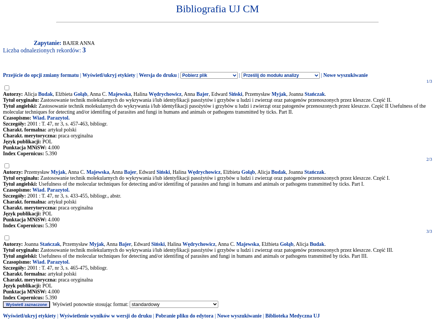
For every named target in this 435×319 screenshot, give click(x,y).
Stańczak (315, 94)
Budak (45, 94)
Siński (235, 94)
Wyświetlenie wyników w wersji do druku (106, 316)
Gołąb (80, 94)
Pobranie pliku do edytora (184, 316)
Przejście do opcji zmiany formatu (41, 75)
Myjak (279, 94)
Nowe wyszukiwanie (345, 75)
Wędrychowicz (165, 94)
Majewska (119, 94)
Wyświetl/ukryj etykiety (108, 75)
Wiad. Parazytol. (50, 118)
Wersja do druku (158, 75)
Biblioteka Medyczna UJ (292, 316)
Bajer (202, 94)
